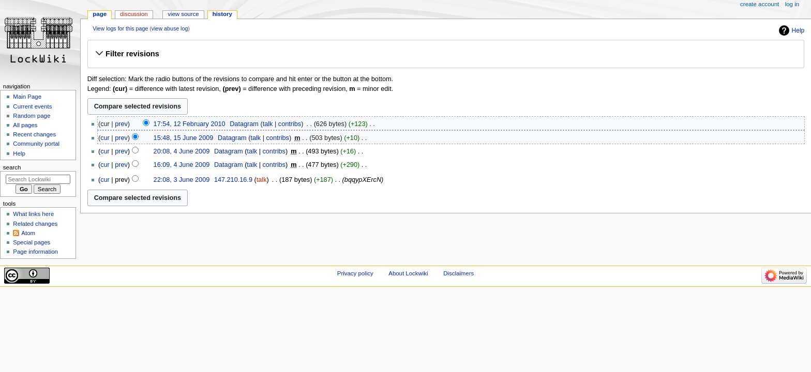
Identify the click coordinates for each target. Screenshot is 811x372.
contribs (289, 124)
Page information (35, 252)
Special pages (31, 242)
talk (268, 124)
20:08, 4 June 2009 (182, 151)
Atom (28, 233)
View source (183, 14)
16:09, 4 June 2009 (182, 164)
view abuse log (170, 28)
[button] (445, 54)
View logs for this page (120, 28)
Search (12, 167)
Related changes (35, 224)
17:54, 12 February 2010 (190, 124)
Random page (31, 116)
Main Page (27, 97)
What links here (33, 214)
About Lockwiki (408, 273)
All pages (25, 125)
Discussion (133, 14)
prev (121, 124)
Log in (792, 4)
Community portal (36, 144)
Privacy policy (355, 273)
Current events (32, 106)
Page (100, 14)
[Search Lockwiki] (38, 179)
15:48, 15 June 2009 (184, 138)
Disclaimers (458, 273)
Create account (759, 4)
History (222, 14)
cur (105, 138)
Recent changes (34, 134)
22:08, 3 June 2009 (182, 179)
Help (798, 30)
